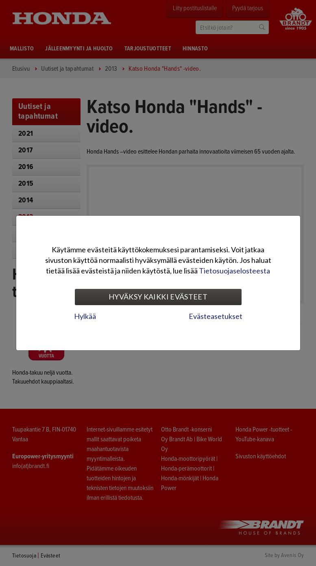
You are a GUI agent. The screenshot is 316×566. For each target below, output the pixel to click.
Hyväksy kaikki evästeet (158, 296)
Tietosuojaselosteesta (234, 270)
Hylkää (85, 316)
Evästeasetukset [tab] (215, 316)
